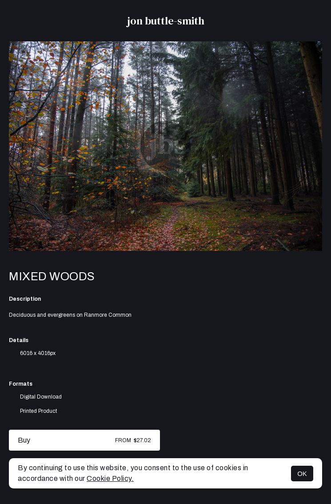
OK (302, 473)
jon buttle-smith (165, 20)
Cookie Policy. (110, 478)
